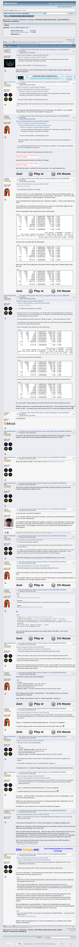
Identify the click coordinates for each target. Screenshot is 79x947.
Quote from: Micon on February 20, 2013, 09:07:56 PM (30, 539)
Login (21, 15)
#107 (74, 432)
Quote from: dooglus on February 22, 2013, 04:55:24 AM (30, 647)
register (24, 10)
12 (22, 42)
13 (23, 42)
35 (60, 42)
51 (27, 43)
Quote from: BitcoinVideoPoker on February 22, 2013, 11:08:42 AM (33, 814)
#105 (74, 297)
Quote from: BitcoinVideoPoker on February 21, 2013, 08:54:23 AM (33, 565)
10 (18, 42)
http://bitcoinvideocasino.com (55, 461)
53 (30, 43)
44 (15, 43)
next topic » (71, 41)
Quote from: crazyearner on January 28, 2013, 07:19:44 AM (32, 57)
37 (3, 43)
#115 (74, 673)
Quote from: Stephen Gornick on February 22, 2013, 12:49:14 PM (32, 858)
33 (57, 42)
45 (17, 43)
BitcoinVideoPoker (10, 82)
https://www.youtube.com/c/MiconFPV (61, 532)
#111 (74, 536)
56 (35, 43)
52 (29, 43)
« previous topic (70, 39)
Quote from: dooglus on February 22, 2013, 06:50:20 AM (30, 776)
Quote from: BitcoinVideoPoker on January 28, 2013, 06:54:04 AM (32, 184)
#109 (74, 484)
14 (25, 42)
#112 (74, 562)
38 (5, 43)
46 (18, 43)
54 (32, 43)
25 (43, 42)
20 (35, 42)
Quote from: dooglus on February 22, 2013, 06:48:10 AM (30, 740)
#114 (74, 644)
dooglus (6, 116)
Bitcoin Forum (7, 19)
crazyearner (8, 49)
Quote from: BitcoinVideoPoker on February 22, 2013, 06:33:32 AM (33, 712)
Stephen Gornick (9, 810)
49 (23, 43)
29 (50, 42)
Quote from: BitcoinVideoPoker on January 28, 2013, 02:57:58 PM (32, 121)
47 (20, 43)
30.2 (23, 13)
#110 (74, 509)
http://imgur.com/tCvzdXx (23, 186)
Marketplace (23, 19)
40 (8, 43)
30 (52, 42)
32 (55, 42)
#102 (74, 83)
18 (32, 42)
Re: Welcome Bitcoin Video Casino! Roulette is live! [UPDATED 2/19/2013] (42, 457)
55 (34, 43)
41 (10, 43)
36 (62, 42)
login (19, 10)
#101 (74, 51)
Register (26, 15)
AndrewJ (7, 412)
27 (47, 42)
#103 (74, 117)
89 (38, 43)
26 (45, 42)
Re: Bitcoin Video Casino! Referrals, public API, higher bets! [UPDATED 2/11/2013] (45, 431)
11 (20, 42)
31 (53, 42)
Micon (6, 509)
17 (30, 42)
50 (25, 43)
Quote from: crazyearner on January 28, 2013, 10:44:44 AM (31, 87)
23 (40, 42)
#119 (74, 811)
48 (22, 43)
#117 (74, 737)
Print (73, 43)
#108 (74, 458)
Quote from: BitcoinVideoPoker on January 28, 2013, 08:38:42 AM (32, 55)
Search (17, 15)
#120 (74, 854)
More (31, 15)
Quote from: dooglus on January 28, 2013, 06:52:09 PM (30, 301)
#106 (74, 414)
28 (48, 42)
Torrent (26, 13)
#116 (74, 709)
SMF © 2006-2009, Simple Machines (46, 944)
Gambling (31, 19)
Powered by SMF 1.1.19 (30, 944)
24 (42, 42)
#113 (74, 590)
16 (28, 42)
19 (33, 42)
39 (7, 43)
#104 (74, 180)
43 (14, 43)
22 (38, 42)
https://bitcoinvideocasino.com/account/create (28, 597)
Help (12, 15)
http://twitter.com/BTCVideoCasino (27, 843)
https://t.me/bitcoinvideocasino (20, 32)
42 (12, 43)
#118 (74, 773)
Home (7, 15)
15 (27, 42)
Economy (15, 19)
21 (37, 42)
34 (58, 42)
